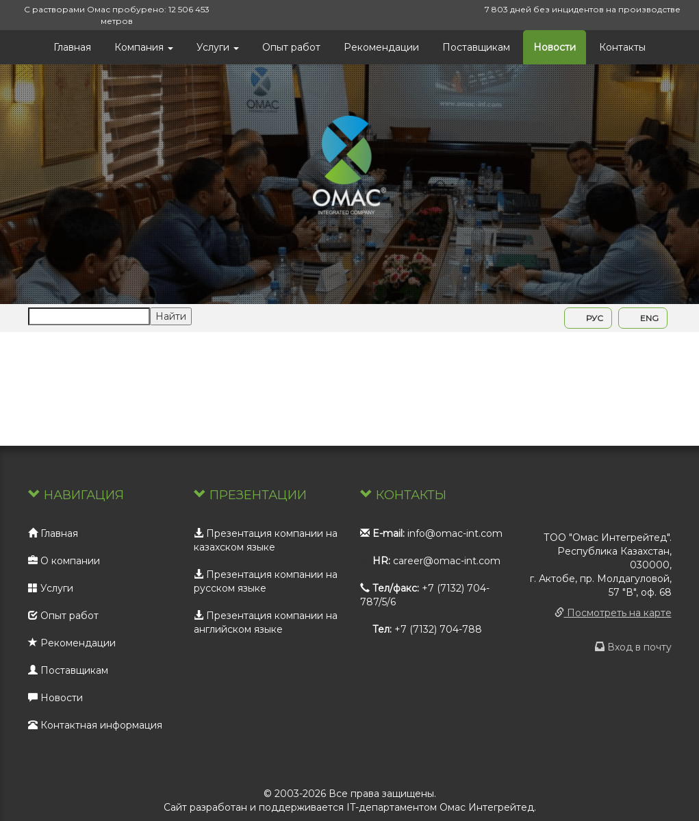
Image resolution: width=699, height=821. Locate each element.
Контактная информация (95, 725)
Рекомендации (381, 47)
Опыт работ (291, 47)
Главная (72, 47)
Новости (554, 47)
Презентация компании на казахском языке (266, 540)
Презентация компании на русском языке (266, 581)
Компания (143, 47)
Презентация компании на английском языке (266, 622)
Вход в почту (633, 647)
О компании (64, 561)
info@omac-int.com (455, 533)
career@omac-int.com (446, 561)
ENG (643, 318)
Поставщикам (476, 47)
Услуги (217, 47)
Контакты (622, 47)
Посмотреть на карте (613, 613)
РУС (588, 318)
